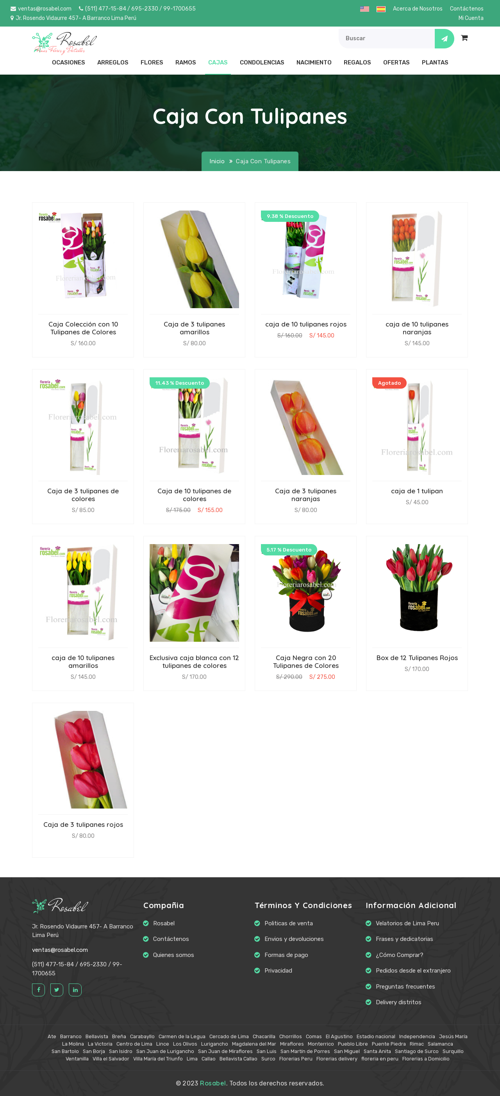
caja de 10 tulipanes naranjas (417, 328)
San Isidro (120, 1051)
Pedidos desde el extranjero (413, 970)
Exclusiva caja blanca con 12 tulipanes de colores (194, 661)
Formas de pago (286, 955)
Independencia (417, 1036)
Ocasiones (68, 62)
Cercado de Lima (229, 1036)
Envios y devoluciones (294, 938)
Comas (314, 1036)
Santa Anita (377, 1051)
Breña (119, 1036)
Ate (52, 1036)
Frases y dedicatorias (404, 938)
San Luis (267, 1051)
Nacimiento (314, 62)
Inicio (217, 161)
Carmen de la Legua (182, 1036)
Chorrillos (290, 1036)
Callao (209, 1059)
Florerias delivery (336, 1059)
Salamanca (440, 1044)
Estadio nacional (376, 1036)
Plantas (435, 62)
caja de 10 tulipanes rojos (305, 324)
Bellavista (97, 1036)
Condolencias (262, 62)
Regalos (357, 62)
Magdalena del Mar (254, 1044)
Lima (192, 1059)
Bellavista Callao (238, 1059)
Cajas (218, 62)
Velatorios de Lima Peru (407, 923)
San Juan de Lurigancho (165, 1051)
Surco (268, 1059)
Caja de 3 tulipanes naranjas (305, 495)
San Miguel (347, 1051)
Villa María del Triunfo (158, 1059)
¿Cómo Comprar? (399, 955)
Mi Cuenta (471, 18)
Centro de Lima (134, 1044)
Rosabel (58, 907)
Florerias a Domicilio (426, 1059)
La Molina (73, 1044)
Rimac (417, 1044)
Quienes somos (173, 955)
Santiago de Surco (417, 1051)
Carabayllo (142, 1036)
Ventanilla (77, 1059)
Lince (162, 1044)
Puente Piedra (389, 1044)
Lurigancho (214, 1044)
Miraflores (292, 1044)
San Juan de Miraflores (225, 1051)
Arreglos (113, 62)
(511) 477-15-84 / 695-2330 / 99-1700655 (137, 8)
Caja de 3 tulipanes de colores (83, 495)
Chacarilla (264, 1036)
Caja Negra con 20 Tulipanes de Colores (306, 661)
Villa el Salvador (111, 1059)
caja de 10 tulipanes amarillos (83, 661)
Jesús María (453, 1036)
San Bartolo (65, 1051)
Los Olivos (185, 1044)
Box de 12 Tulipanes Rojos (417, 657)
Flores (152, 62)
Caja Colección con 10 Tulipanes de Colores (83, 328)
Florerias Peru (295, 1059)
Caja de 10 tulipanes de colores (194, 495)
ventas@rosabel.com (41, 8)
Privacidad (278, 970)
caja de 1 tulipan (417, 491)
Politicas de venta (288, 923)
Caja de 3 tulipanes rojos (83, 824)
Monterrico (321, 1044)
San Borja (94, 1051)
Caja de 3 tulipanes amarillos (194, 328)
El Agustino (339, 1036)
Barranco (71, 1036)
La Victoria (100, 1044)
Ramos (185, 62)
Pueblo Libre (353, 1044)
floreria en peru (379, 1059)
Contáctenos (467, 8)
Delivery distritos (398, 1002)
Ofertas (396, 62)
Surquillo (453, 1051)
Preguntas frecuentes (405, 986)
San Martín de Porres (305, 1051)
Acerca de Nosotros (418, 8)
